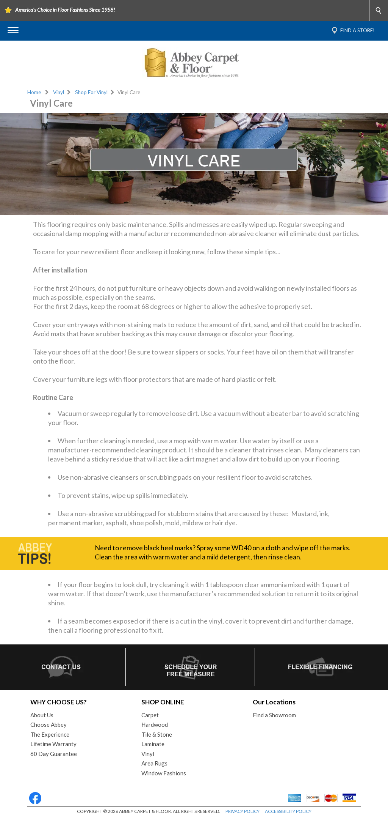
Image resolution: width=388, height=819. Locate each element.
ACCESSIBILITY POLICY (288, 811)
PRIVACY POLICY (242, 811)
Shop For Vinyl (91, 92)
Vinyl (58, 92)
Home (34, 92)
